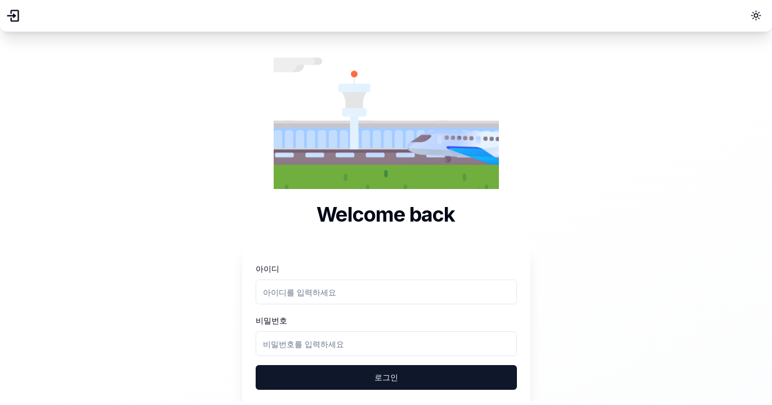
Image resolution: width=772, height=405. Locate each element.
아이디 (267, 268)
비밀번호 (271, 320)
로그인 (386, 377)
